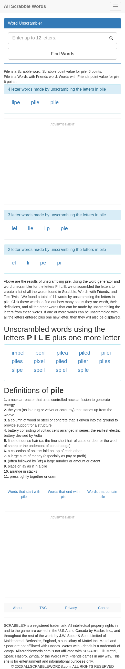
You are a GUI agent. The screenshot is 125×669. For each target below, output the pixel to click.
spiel (61, 370)
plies (104, 361)
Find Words (62, 53)
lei (14, 228)
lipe (16, 102)
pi (59, 263)
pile (35, 102)
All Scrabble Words (25, 6)
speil (39, 370)
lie (30, 228)
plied (61, 361)
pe (43, 263)
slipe (17, 370)
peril (41, 353)
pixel (39, 361)
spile (83, 370)
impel (18, 353)
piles (17, 361)
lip (47, 228)
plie (54, 102)
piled (84, 353)
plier (83, 361)
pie (64, 228)
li (28, 263)
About (18, 608)
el (14, 263)
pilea (62, 353)
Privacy (71, 608)
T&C (43, 608)
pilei (106, 353)
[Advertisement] (64, 166)
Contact (104, 608)
